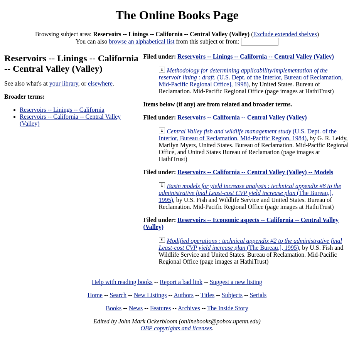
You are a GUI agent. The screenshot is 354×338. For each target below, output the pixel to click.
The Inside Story (227, 308)
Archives (189, 308)
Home (95, 295)
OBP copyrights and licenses (176, 328)
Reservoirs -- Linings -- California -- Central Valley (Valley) (255, 56)
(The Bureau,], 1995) (249, 193)
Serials (258, 295)
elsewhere (100, 83)
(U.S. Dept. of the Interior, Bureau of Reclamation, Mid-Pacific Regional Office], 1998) (250, 77)
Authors (184, 295)
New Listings (150, 295)
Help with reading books (122, 282)
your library (63, 83)
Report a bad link (181, 282)
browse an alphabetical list (141, 41)
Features (160, 308)
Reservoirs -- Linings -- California (62, 109)
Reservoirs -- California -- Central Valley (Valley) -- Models (255, 172)
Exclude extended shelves (285, 34)
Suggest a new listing (236, 282)
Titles (207, 295)
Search (118, 295)
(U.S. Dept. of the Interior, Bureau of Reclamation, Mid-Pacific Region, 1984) (247, 134)
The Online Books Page (176, 15)
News (136, 308)
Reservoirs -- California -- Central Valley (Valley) (242, 117)
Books (113, 308)
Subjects (232, 295)
